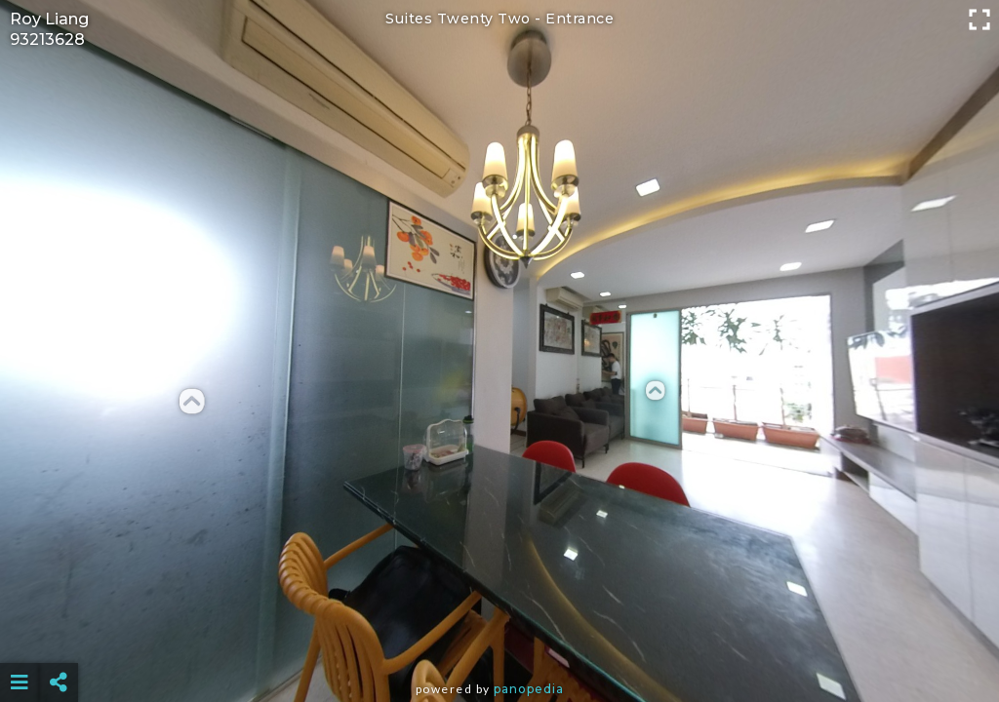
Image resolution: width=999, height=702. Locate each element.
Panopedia (529, 689)
